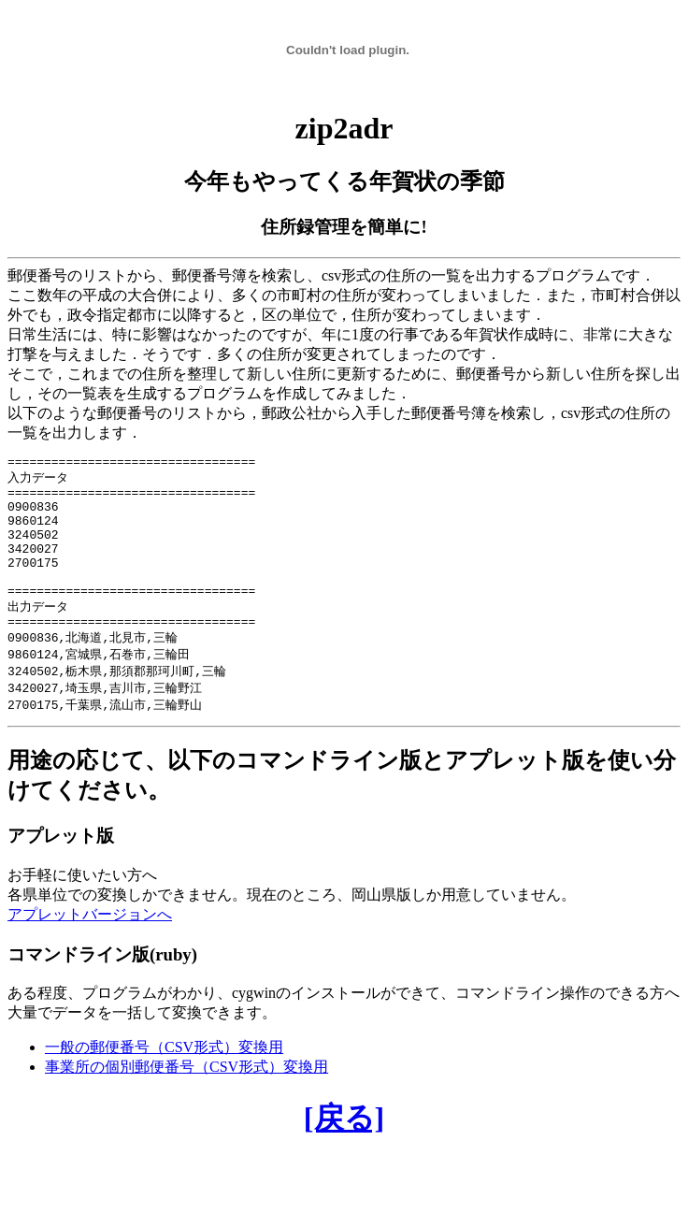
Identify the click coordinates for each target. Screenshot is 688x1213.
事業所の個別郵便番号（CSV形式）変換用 (186, 1101)
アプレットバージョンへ (89, 949)
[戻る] (344, 1152)
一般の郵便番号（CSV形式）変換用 (164, 1082)
